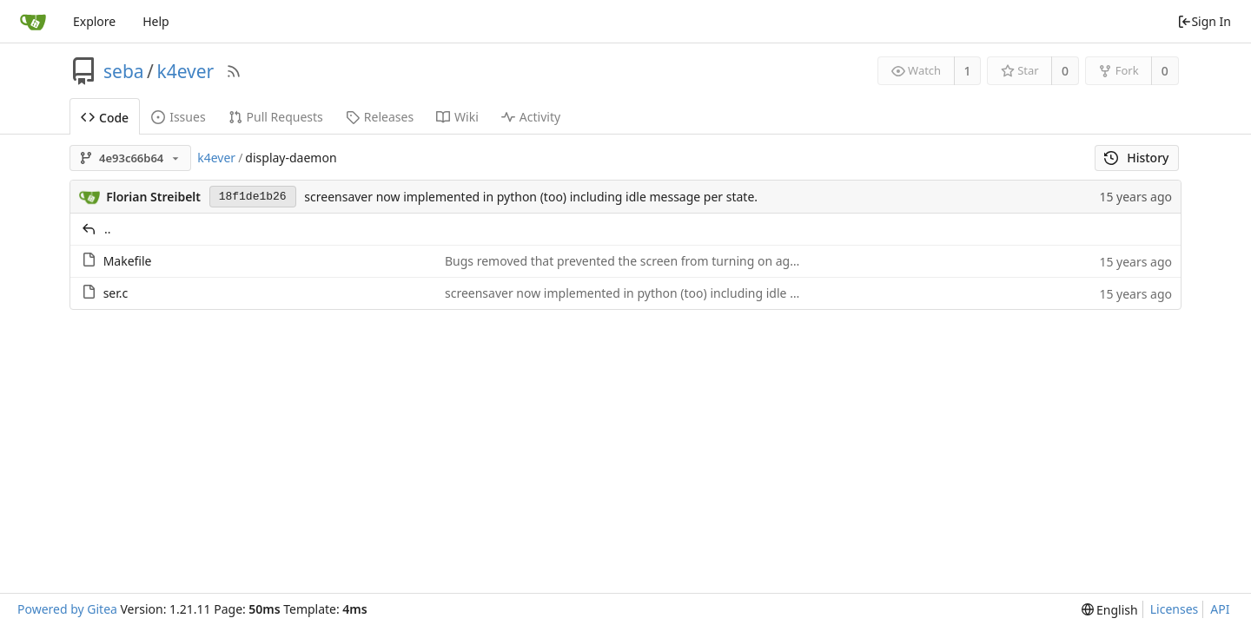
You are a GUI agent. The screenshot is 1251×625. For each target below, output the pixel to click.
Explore (94, 21)
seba (123, 71)
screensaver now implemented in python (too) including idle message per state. (531, 196)
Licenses (1174, 609)
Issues (178, 117)
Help (155, 21)
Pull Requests (275, 117)
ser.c (116, 293)
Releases (380, 117)
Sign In (1204, 21)
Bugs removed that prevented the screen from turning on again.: (629, 261)
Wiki (457, 117)
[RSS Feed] (234, 71)
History (1136, 157)
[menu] (1110, 610)
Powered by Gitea (67, 609)
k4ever (185, 71)
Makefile (127, 261)
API (1219, 609)
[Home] (33, 21)
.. (107, 228)
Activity (530, 117)
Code (105, 117)
